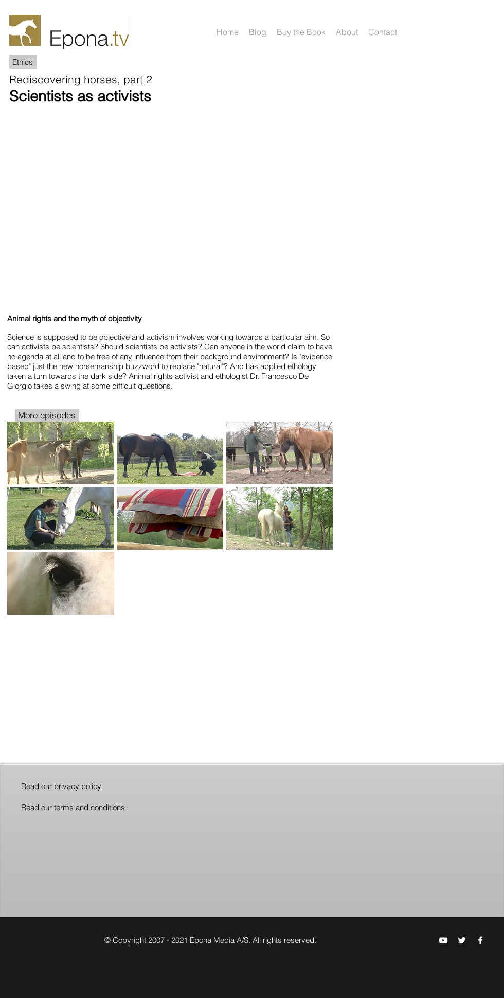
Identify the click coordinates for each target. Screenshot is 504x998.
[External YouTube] (171, 205)
